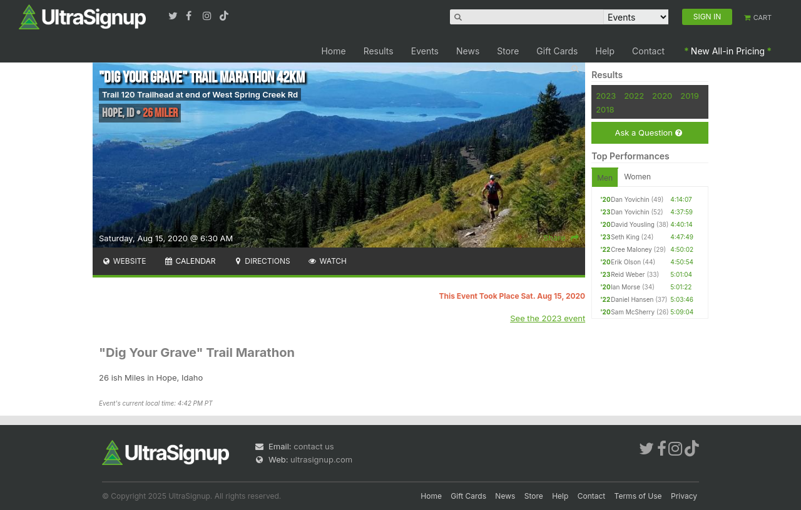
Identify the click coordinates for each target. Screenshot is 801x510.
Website (123, 261)
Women (637, 176)
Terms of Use (638, 496)
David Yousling (633, 224)
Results (379, 51)
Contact (648, 51)
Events (425, 51)
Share (561, 237)
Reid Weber (628, 274)
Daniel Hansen (632, 299)
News (467, 51)
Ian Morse (625, 287)
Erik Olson (626, 262)
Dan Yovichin (630, 199)
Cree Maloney (631, 249)
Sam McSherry (633, 312)
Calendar (190, 261)
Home (333, 51)
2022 (634, 96)
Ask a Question (648, 133)
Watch (327, 261)
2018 (605, 109)
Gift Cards (557, 51)
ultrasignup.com (321, 459)
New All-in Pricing (728, 51)
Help (605, 51)
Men (605, 177)
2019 (689, 96)
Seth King (625, 237)
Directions (261, 261)
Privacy (684, 496)
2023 (606, 96)
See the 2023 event (547, 318)
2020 (662, 96)
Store (508, 51)
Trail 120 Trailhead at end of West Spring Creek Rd (200, 94)
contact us (313, 446)
